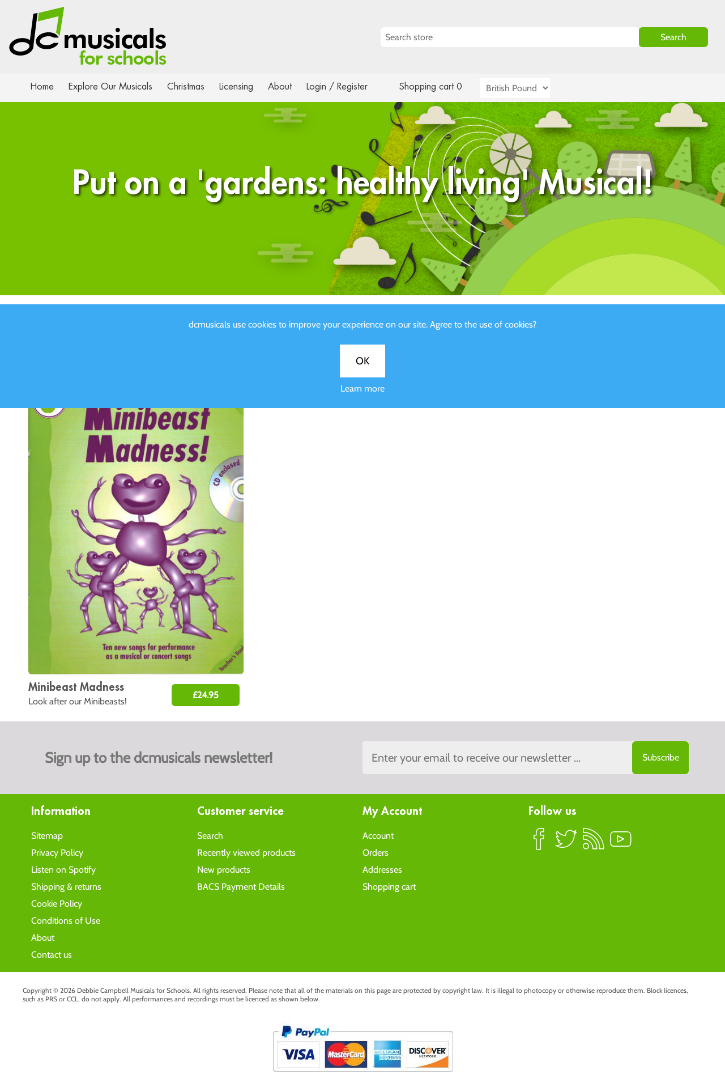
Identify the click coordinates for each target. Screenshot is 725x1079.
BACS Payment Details (241, 886)
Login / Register (348, 86)
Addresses (382, 869)
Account (378, 835)
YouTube (621, 843)
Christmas (190, 86)
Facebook (539, 843)
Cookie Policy (56, 903)
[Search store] (510, 37)
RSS (593, 843)
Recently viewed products (246, 852)
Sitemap (47, 835)
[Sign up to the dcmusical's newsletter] (525, 757)
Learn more (362, 399)
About (290, 86)
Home (42, 86)
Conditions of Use (65, 920)
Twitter (566, 843)
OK (362, 372)
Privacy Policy (57, 852)
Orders (375, 852)
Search (210, 835)
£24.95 (206, 695)
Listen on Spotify (63, 869)
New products (223, 869)
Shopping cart (389, 886)
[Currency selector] (528, 88)
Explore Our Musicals (112, 86)
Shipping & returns (66, 886)
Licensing (244, 86)
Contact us (51, 954)
